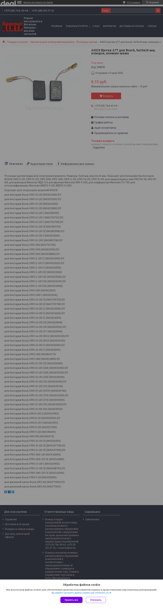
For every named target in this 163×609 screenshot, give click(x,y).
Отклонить (96, 600)
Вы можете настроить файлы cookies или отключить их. (80, 593)
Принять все (71, 600)
